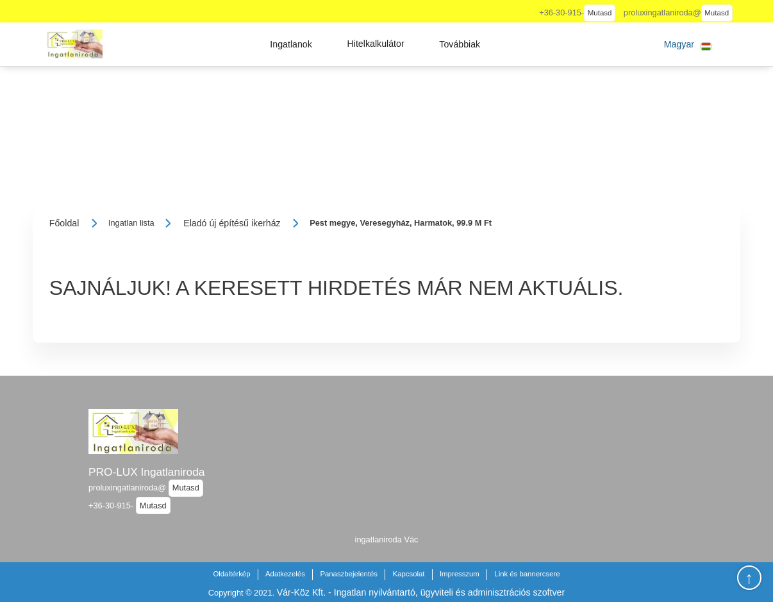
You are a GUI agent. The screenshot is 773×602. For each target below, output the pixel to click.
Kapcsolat (409, 574)
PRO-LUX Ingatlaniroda (146, 471)
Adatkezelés (285, 574)
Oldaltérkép (231, 574)
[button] (291, 44)
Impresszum (459, 574)
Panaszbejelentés (349, 574)
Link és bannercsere (527, 574)
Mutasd (600, 13)
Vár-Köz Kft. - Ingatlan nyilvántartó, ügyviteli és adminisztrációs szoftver (421, 592)
